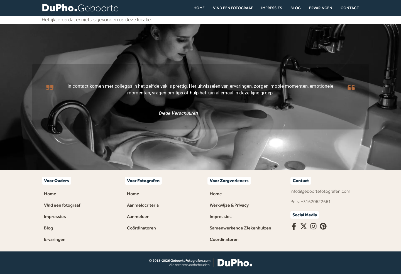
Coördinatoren (141, 228)
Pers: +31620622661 (310, 201)
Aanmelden (138, 216)
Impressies (271, 8)
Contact (350, 8)
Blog (295, 8)
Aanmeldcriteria (143, 205)
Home (199, 8)
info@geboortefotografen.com (320, 191)
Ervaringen (320, 8)
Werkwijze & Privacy (229, 205)
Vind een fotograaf (233, 8)
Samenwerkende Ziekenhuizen (240, 228)
